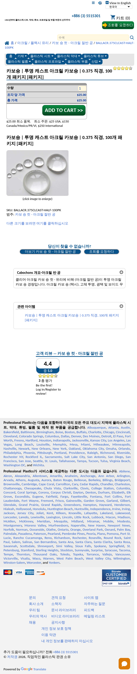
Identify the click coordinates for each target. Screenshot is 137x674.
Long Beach (24, 444)
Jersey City (25, 513)
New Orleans (41, 449)
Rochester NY (13, 457)
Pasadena (25, 534)
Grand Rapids (51, 505)
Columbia (123, 488)
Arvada (8, 480)
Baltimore (27, 432)
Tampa (81, 461)
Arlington (123, 476)
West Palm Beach (70, 558)
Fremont (47, 501)
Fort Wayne (30, 501)
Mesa (73, 444)
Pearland (54, 534)
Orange (75, 529)
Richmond (107, 453)
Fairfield (51, 496)
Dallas (65, 436)
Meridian (43, 521)
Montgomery (12, 525)
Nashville (9, 449)
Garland (112, 501)
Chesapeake (32, 488)
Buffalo (81, 432)
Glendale (9, 505)
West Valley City (98, 558)
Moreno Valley (35, 525)
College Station (102, 488)
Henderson (122, 505)
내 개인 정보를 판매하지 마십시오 (67, 641)
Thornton (23, 554)
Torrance (92, 554)
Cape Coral (46, 484)
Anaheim (71, 476)
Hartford (31, 440)
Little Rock (81, 517)
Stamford (27, 550)
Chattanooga (12, 488)
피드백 (89, 610)
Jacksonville (80, 440)
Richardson (62, 538)
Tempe (8, 554)
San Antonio (96, 457)
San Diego (115, 457)
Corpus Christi (61, 492)
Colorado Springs (31, 436)
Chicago (108, 432)
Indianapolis (61, 440)
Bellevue (80, 480)
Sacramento (53, 457)
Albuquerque (96, 427)
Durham (104, 492)
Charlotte (94, 432)
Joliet (40, 513)
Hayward (105, 505)
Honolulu (39, 509)
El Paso (118, 436)
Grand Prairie (29, 505)
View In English (118, 3)
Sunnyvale (82, 550)
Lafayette (90, 513)
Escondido (22, 496)
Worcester (34, 562)
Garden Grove (94, 501)
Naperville (78, 525)
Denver (76, 436)
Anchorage (88, 476)
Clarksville (70, 488)
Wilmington (121, 558)
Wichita (38, 465)
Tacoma (124, 550)
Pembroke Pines (73, 534)
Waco (36, 558)
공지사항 (58, 622)
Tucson (93, 461)
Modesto (123, 521)
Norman (22, 529)
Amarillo (56, 476)
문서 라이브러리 (63, 610)
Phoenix (29, 453)
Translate (33, 669)
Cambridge (29, 484)
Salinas (27, 542)
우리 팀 (34, 610)
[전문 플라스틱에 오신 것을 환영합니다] (37, 16)
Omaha (111, 449)
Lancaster (10, 517)
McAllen (9, 521)
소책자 (56, 604)
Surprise (97, 550)
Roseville (95, 538)
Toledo (65, 554)
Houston (45, 440)
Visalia (25, 558)
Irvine (116, 509)
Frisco (59, 501)
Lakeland (106, 513)
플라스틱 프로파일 (49, 61)
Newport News (119, 525)
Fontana (96, 496)
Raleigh (92, 453)
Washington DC (14, 465)
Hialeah (8, 509)
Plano (101, 534)
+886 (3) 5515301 (86, 15)
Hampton (90, 505)
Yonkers (54, 562)
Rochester (79, 538)
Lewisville (37, 517)
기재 (22, 56)
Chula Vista (52, 488)
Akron (7, 476)
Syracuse (111, 550)
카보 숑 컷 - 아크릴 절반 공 (35, 214)
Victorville (10, 558)
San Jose (25, 461)
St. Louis (51, 461)
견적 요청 (58, 598)
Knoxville (75, 513)
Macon (111, 517)
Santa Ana (65, 542)
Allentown (40, 476)
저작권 (12, 657)
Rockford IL (34, 457)
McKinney (26, 521)
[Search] (93, 37)
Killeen (61, 513)
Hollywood (23, 509)
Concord (9, 492)
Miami (85, 444)
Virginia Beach (119, 461)
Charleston (122, 484)
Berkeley (94, 480)
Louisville (43, 444)
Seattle (38, 461)
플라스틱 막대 (68, 56)
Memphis (59, 444)
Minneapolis (121, 444)
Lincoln (67, 517)
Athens (21, 480)
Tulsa (103, 461)
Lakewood (123, 513)
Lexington (53, 517)
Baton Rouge (62, 480)
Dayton (78, 492)
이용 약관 (48, 635)
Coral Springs (26, 492)
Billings (107, 480)
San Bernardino (45, 542)
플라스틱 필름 (19, 61)
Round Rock (112, 538)
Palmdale (10, 534)
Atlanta (113, 427)
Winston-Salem (14, 562)
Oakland (74, 449)
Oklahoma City (93, 449)
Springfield (116, 546)
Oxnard (110, 529)
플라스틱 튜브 (95, 56)
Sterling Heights (47, 550)
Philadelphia (12, 453)
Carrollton (63, 484)
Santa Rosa (122, 542)
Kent (50, 513)
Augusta (33, 480)
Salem (16, 542)
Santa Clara (83, 542)
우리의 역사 (38, 616)
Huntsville (81, 509)
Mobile (108, 521)
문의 (32, 598)
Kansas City (98, 440)
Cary (75, 484)
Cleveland (10, 436)
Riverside (123, 453)
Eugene (37, 496)
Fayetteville (79, 496)
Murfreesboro (58, 525)
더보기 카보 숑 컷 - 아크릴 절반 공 (50, 252)
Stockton (66, 550)
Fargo (64, 496)
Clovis (84, 488)
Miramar (93, 521)
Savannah (10, 546)
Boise (59, 432)
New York (60, 449)
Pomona (113, 534)
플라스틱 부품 (78, 61)
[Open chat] (124, 663)
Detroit (106, 436)
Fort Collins (113, 496)
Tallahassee (67, 461)
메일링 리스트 (94, 616)
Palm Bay (123, 529)
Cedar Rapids (89, 484)
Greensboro (72, 505)
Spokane (100, 546)
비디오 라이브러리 (65, 616)
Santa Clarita (103, 542)
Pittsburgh (44, 453)
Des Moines (91, 436)
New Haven (96, 525)
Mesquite (60, 521)
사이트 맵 (91, 598)
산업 (96, 61)
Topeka (78, 554)
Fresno (19, 440)
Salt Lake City (74, 457)
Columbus (52, 436)
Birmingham (45, 432)
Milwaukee (101, 444)
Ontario (63, 529)
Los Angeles (116, 440)
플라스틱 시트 (41, 56)
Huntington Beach (60, 509)
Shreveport (45, 546)
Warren (48, 558)
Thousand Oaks (45, 554)
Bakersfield (11, 432)
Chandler (106, 484)
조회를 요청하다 (101, 252)
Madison (123, 517)
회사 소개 (36, 604)
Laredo (24, 517)
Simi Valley (64, 546)
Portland (60, 453)
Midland (77, 521)
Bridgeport (122, 480)
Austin (125, 427)
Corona (43, 492)
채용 (32, 622)
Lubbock (97, 517)
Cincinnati (123, 432)
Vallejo (107, 554)
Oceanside (36, 529)
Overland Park (93, 529)
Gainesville (73, 501)
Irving (126, 509)
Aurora (46, 480)
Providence (77, 453)
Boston (70, 432)
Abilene (124, 471)
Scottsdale (27, 546)
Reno (48, 538)
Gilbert (125, 501)
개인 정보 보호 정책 (56, 629)
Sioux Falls (83, 546)
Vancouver (122, 554)
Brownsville (11, 484)
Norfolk (8, 529)
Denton (91, 492)
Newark (23, 449)
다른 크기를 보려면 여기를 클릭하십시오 (37, 223)
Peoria (90, 534)
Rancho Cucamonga (27, 538)
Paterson (40, 534)
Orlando (124, 449)
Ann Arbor (106, 476)
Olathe (51, 529)
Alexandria (22, 476)
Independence (100, 509)
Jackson (8, 513)
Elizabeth (118, 492)
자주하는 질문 (94, 604)
